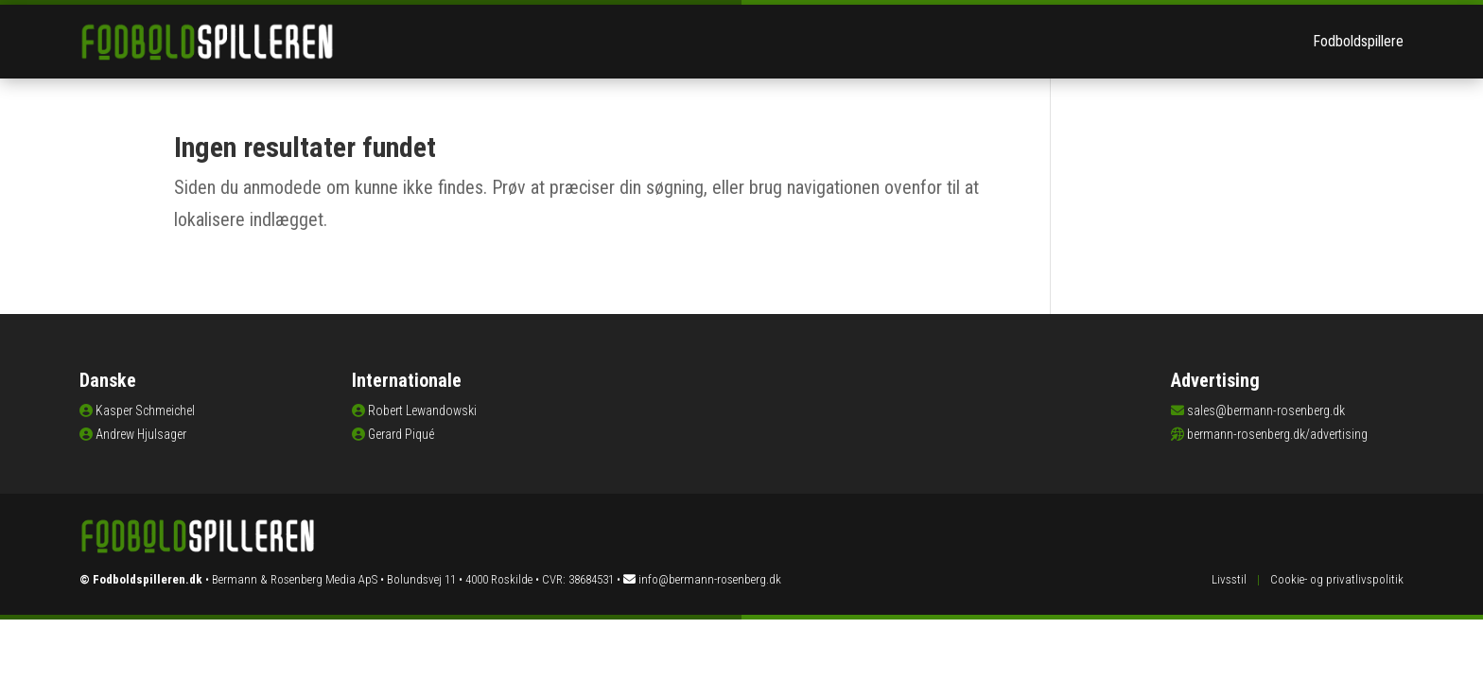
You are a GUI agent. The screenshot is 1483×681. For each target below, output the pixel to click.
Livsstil (1229, 579)
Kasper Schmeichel (145, 410)
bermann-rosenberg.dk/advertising (1277, 434)
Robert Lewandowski (422, 410)
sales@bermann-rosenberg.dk (1266, 410)
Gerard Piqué (401, 434)
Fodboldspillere (1358, 41)
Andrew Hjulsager (141, 434)
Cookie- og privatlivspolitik (1337, 579)
